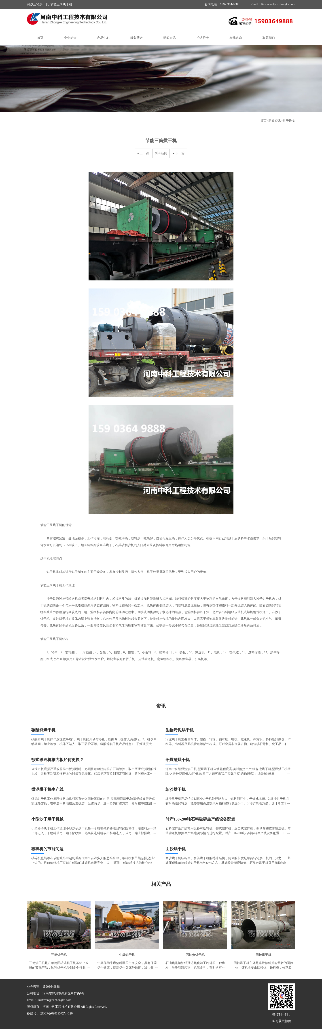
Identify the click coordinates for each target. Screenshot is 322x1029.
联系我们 (269, 38)
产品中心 (103, 38)
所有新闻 (161, 153)
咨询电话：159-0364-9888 (221, 4)
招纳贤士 (202, 38)
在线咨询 (235, 38)
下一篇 (180, 153)
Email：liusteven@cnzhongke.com (273, 4)
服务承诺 (136, 38)
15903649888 (51, 986)
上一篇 (144, 153)
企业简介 (70, 38)
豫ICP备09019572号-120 (56, 1013)
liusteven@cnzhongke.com (54, 1000)
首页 (40, 38)
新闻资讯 (169, 38)
